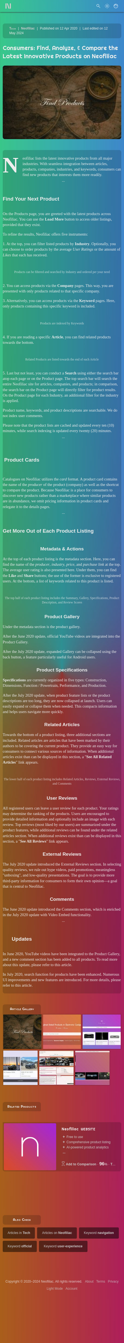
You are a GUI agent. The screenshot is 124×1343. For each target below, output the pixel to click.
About (89, 1281)
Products (21, 214)
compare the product (23, 490)
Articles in (19, 1233)
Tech (12, 28)
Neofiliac (28, 28)
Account (71, 1289)
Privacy (113, 1281)
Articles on (57, 1233)
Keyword (99, 1233)
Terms (100, 1281)
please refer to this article (51, 965)
